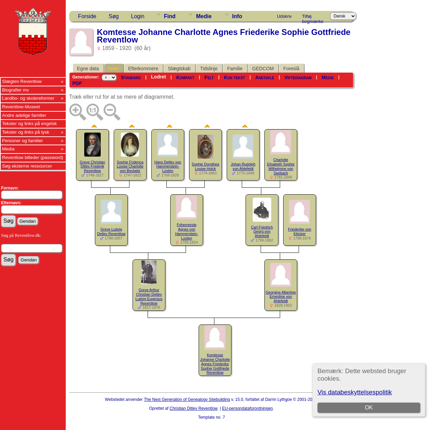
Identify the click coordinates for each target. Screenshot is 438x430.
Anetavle (264, 77)
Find (170, 16)
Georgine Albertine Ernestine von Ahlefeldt (281, 296)
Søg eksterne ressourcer (27, 166)
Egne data (88, 68)
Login (138, 16)
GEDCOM (263, 68)
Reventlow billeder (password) (32, 157)
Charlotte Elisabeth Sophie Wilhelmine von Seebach (281, 166)
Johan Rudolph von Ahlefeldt (243, 166)
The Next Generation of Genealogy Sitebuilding (187, 399)
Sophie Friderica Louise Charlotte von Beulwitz (130, 166)
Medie (203, 16)
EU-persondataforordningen (247, 408)
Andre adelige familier (24, 115)
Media (8, 148)
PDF (77, 83)
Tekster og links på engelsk (29, 123)
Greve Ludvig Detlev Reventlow (111, 231)
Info (237, 16)
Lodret (158, 76)
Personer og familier (22, 140)
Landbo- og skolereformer (28, 98)
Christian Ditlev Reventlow (193, 408)
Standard (131, 77)
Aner (114, 68)
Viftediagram (298, 77)
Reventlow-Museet (21, 106)
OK (369, 407)
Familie (234, 68)
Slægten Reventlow (22, 81)
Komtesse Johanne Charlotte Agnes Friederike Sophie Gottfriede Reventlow (215, 363)
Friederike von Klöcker (299, 231)
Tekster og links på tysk (25, 132)
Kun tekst (234, 77)
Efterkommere (143, 68)
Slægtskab (179, 68)
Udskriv (284, 16)
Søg (113, 16)
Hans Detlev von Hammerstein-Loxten (167, 166)
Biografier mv (15, 90)
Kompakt (185, 77)
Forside (87, 16)
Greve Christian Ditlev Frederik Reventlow (92, 166)
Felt (209, 77)
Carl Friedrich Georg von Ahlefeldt (262, 231)
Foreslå (291, 68)
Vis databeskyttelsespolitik (354, 392)
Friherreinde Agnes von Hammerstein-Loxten (186, 231)
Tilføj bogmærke (312, 17)
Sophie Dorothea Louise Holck (205, 166)
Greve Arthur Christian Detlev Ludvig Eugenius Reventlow (148, 296)
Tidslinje (208, 68)
